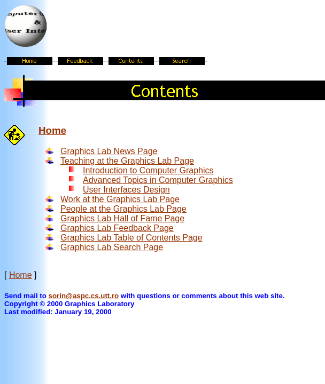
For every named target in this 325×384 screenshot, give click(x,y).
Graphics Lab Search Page (111, 247)
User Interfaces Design (126, 189)
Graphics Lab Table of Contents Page (131, 237)
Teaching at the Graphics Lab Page (127, 160)
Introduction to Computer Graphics (148, 170)
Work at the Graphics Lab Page (120, 199)
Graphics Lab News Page (108, 151)
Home (52, 130)
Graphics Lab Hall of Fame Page (122, 218)
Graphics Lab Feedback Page (117, 228)
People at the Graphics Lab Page (123, 208)
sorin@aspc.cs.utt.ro (84, 296)
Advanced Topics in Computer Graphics (158, 180)
